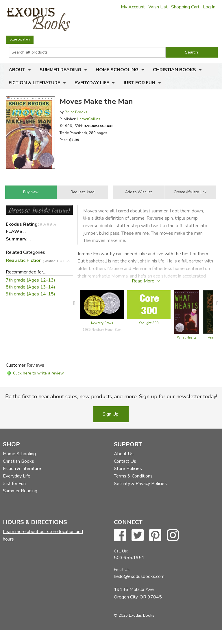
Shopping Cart (185, 7)
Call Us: (121, 551)
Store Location (20, 39)
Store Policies (128, 468)
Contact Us (125, 461)
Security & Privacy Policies (140, 483)
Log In (209, 7)
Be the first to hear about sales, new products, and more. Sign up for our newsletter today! (111, 396)
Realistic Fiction (38, 260)
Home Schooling (117, 70)
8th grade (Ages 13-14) (30, 287)
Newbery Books (102, 323)
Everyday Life (92, 83)
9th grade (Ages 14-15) (30, 294)
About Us (124, 454)
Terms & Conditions (133, 476)
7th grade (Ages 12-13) (30, 280)
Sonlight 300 (148, 323)
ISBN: (94, 125)
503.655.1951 (129, 557)
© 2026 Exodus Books (134, 615)
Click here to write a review (38, 373)
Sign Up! (111, 414)
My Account (133, 7)
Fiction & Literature (34, 83)
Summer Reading (60, 70)
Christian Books (174, 70)
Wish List (158, 7)
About (17, 70)
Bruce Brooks (76, 111)
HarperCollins (88, 118)
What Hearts (186, 337)
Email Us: (122, 569)
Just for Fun (139, 83)
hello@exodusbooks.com (139, 576)
